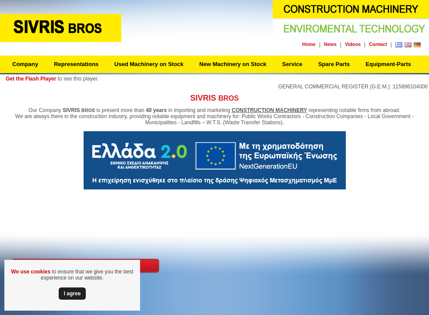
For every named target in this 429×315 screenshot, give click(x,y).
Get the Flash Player (31, 79)
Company (25, 64)
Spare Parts (334, 64)
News (330, 44)
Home (309, 44)
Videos (353, 44)
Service (292, 64)
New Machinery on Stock (232, 64)
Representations (76, 64)
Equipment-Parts (388, 64)
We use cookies (30, 272)
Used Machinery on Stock (148, 64)
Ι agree (72, 293)
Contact (378, 44)
